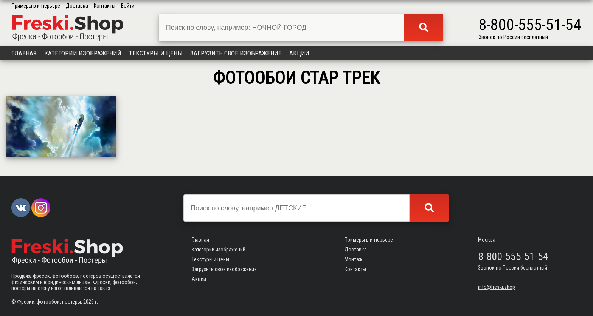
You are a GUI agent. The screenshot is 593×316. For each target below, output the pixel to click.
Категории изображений (82, 53)
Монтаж (353, 259)
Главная (24, 53)
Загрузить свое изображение (236, 53)
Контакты (104, 6)
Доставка (77, 6)
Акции (299, 53)
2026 (88, 302)
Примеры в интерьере (36, 6)
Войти (127, 6)
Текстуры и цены (156, 53)
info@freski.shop (496, 287)
